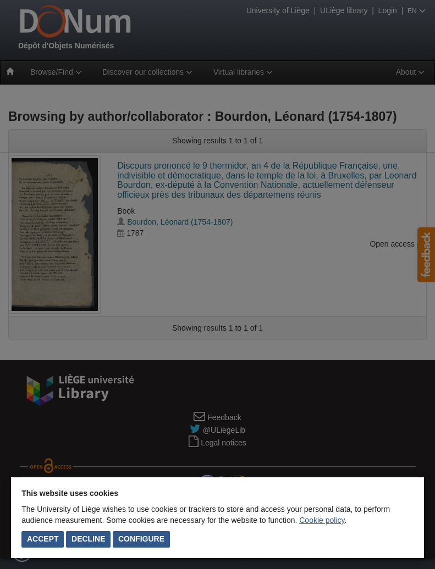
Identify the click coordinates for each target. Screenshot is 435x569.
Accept (43, 538)
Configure (141, 538)
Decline (88, 538)
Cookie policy (321, 520)
